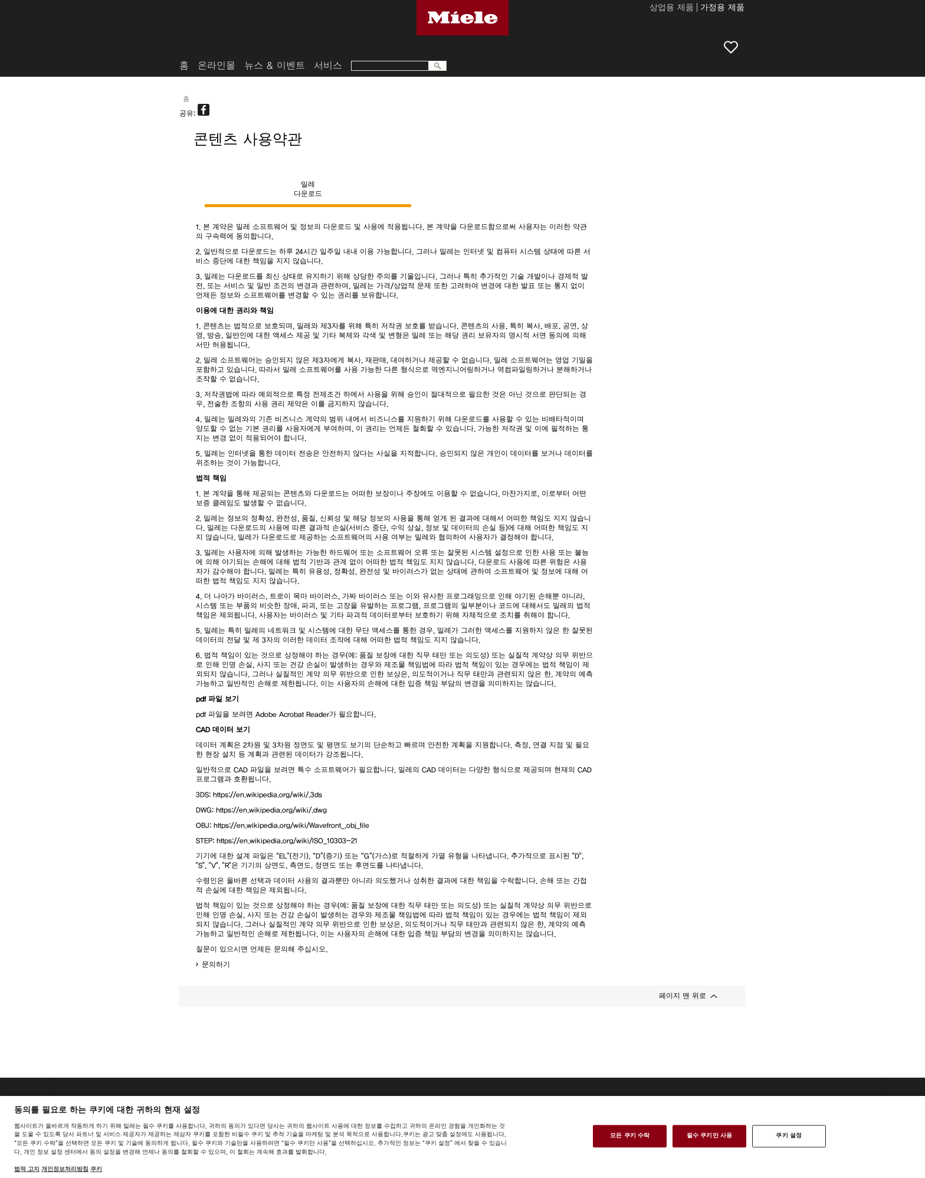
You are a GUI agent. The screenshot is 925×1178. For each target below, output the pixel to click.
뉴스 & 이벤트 (274, 65)
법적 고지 (27, 1169)
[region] (462, 1137)
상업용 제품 (672, 8)
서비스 (328, 65)
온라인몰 (216, 65)
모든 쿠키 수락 (630, 1136)
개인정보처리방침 (64, 1169)
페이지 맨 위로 (682, 995)
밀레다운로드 (308, 189)
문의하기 (216, 964)
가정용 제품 (722, 8)
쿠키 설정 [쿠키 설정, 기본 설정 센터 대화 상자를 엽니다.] (789, 1136)
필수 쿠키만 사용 (709, 1136)
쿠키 (96, 1169)
